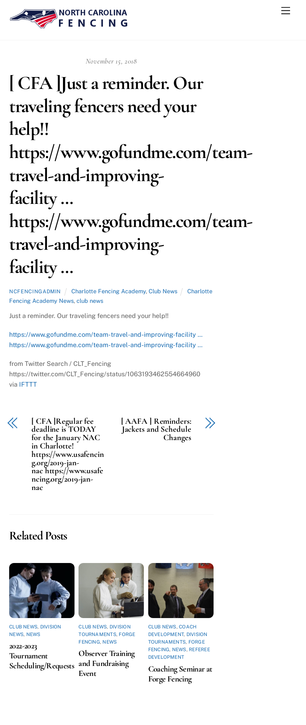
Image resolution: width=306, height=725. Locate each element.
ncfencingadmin (35, 291)
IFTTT (28, 384)
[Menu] (286, 11)
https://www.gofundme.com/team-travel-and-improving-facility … (105, 334)
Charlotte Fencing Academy (108, 291)
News (33, 634)
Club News (163, 291)
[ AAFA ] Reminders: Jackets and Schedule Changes (156, 429)
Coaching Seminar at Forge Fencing (180, 674)
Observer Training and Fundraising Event (106, 663)
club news (89, 300)
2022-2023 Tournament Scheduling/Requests (41, 656)
